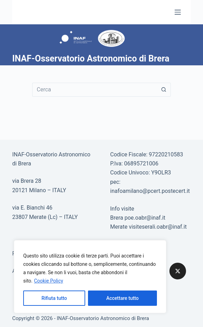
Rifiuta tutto (54, 298)
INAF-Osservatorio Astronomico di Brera (90, 59)
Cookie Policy (48, 281)
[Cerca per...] (94, 90)
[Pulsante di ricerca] (164, 90)
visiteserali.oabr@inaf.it (158, 226)
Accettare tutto (122, 298)
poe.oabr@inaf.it (145, 217)
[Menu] (178, 12)
